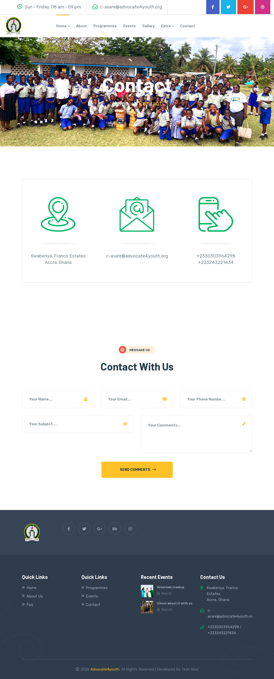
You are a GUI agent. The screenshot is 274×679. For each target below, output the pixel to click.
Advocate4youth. (105, 669)
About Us (34, 596)
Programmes (105, 25)
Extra (167, 25)
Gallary (148, 25)
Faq (29, 604)
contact (187, 25)
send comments (138, 469)
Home (31, 588)
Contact (93, 604)
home (63, 25)
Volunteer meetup (170, 587)
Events (129, 25)
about (81, 25)
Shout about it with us (174, 603)
